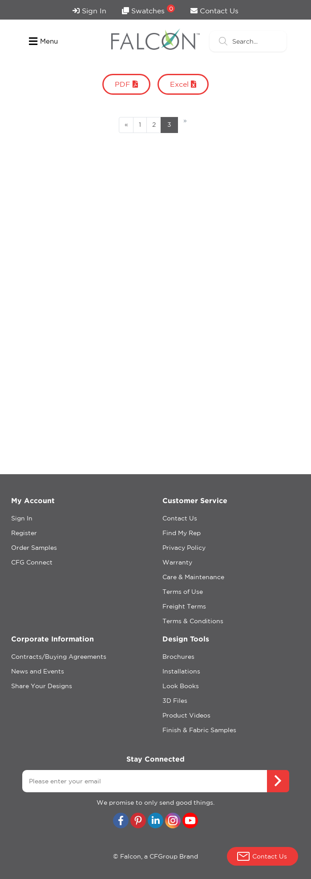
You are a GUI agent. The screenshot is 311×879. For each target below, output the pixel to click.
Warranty (177, 562)
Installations (181, 671)
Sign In (89, 11)
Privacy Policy (184, 547)
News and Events (37, 671)
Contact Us (214, 11)
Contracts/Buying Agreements (58, 656)
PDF (126, 84)
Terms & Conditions (192, 621)
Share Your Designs (41, 685)
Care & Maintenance (193, 577)
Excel (183, 84)
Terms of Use (182, 591)
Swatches (148, 9)
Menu (43, 41)
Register (24, 532)
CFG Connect (32, 562)
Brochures (178, 656)
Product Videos (186, 715)
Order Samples (34, 547)
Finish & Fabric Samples (199, 730)
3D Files (174, 700)
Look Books (180, 685)
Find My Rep (181, 532)
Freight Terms (184, 606)
